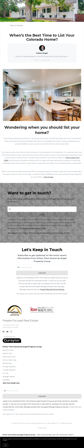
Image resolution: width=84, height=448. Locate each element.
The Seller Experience (9, 370)
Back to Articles (16, 25)
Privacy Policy (42, 428)
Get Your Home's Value (9, 360)
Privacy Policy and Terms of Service (34, 228)
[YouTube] (7, 332)
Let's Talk (5, 373)
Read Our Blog (7, 363)
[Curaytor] (12, 342)
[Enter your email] (44, 267)
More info (10, 440)
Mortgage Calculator (9, 376)
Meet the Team (7, 353)
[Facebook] (3, 332)
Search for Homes (8, 350)
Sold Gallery (6, 380)
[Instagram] (11, 332)
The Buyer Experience (9, 366)
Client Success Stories (9, 357)
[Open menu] (81, 3)
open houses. (48, 177)
